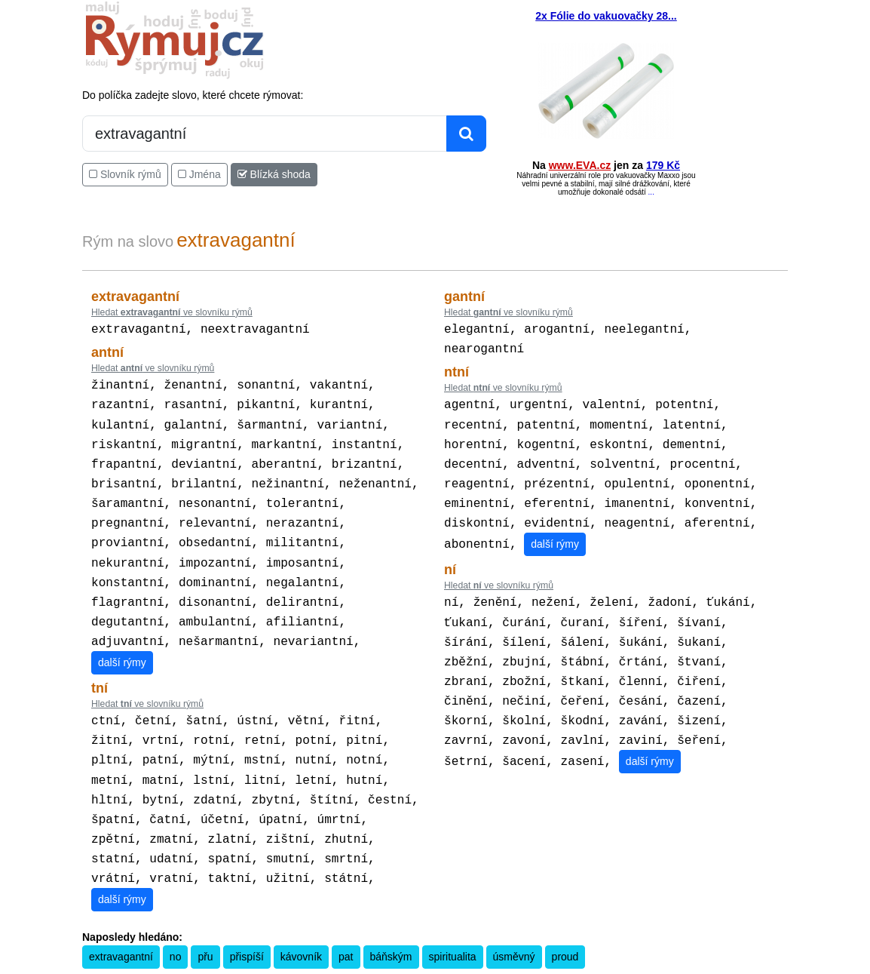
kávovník (301, 920)
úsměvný (514, 920)
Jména (199, 174)
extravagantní (121, 920)
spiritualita (452, 920)
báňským (391, 920)
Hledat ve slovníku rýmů (172, 312)
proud (565, 920)
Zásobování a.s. (675, 963)
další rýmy (122, 640)
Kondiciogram (563, 963)
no (176, 920)
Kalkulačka (405, 963)
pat (346, 920)
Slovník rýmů (125, 174)
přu (205, 920)
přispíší (247, 920)
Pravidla (363, 963)
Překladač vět (458, 963)
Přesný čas (509, 963)
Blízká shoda (274, 174)
